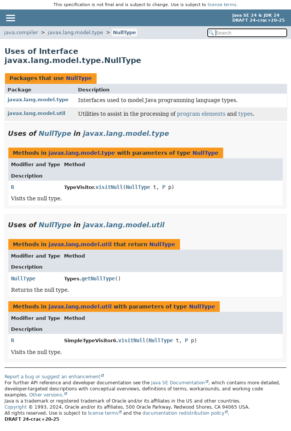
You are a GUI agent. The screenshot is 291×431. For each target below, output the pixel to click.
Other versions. (46, 395)
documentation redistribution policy (183, 413)
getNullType (98, 278)
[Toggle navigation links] (10, 18)
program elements (201, 114)
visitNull (109, 187)
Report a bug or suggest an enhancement (52, 376)
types (245, 114)
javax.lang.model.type (75, 32)
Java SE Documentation (178, 382)
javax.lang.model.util (36, 113)
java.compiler (21, 32)
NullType (124, 32)
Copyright (16, 407)
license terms (222, 4)
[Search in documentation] (247, 32)
